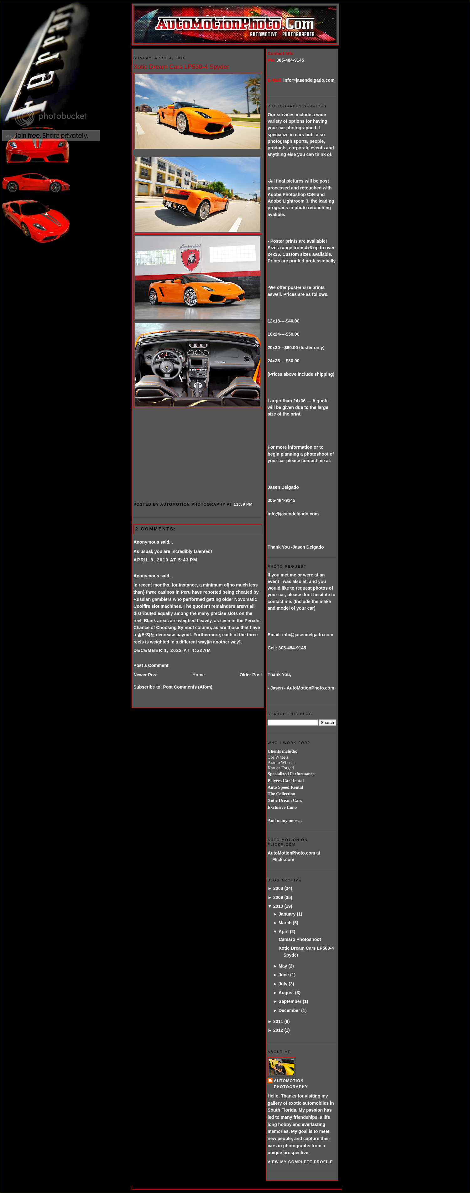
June (284, 974)
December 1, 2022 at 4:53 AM (172, 650)
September (290, 1001)
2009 (278, 897)
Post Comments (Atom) (187, 686)
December (289, 1010)
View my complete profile (300, 1162)
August (286, 992)
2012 (278, 1030)
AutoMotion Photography (291, 1084)
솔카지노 (146, 634)
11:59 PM (243, 504)
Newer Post (145, 674)
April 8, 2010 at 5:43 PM (165, 559)
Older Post (250, 674)
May (283, 965)
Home (198, 674)
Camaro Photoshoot (300, 939)
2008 (278, 888)
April (284, 931)
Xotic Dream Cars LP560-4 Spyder (181, 66)
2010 (278, 906)
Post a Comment (151, 665)
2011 (278, 1021)
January (287, 914)
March (285, 922)
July (283, 983)
